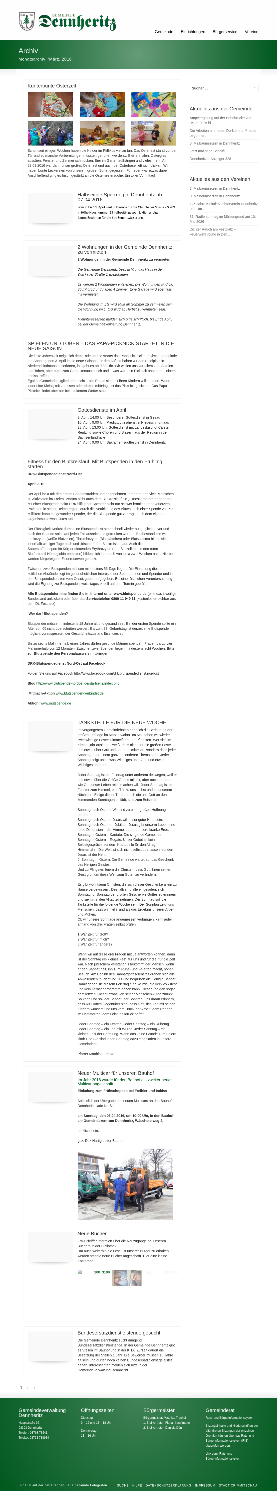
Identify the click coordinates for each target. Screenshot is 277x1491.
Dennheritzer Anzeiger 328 (210, 159)
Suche (123, 1485)
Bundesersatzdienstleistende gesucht (119, 1332)
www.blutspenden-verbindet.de (79, 693)
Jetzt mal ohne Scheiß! (207, 151)
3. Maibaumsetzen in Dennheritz (215, 143)
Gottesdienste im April (102, 410)
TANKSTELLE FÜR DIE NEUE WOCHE (122, 722)
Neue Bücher (92, 1233)
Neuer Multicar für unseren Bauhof (116, 1073)
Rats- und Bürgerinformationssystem (230, 1417)
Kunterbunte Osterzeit (52, 85)
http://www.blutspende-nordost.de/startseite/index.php (78, 683)
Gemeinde (164, 32)
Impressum (205, 1485)
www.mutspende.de (56, 703)
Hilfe (137, 1485)
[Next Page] (35, 1388)
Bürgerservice (225, 32)
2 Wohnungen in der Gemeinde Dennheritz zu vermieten (125, 249)
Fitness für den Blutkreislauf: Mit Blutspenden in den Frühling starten (95, 464)
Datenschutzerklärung (168, 1485)
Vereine (251, 32)
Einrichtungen (193, 32)
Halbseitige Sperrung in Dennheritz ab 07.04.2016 (120, 197)
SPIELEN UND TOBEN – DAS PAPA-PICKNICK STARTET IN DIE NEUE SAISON (101, 346)
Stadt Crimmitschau (238, 1485)
